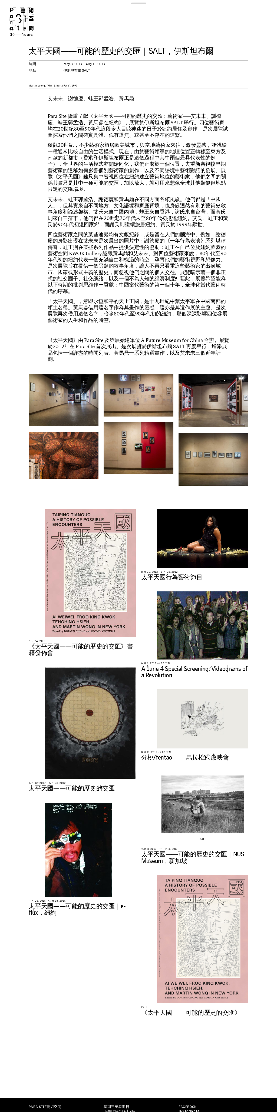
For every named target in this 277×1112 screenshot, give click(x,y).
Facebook (187, 1106)
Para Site (28, 21)
